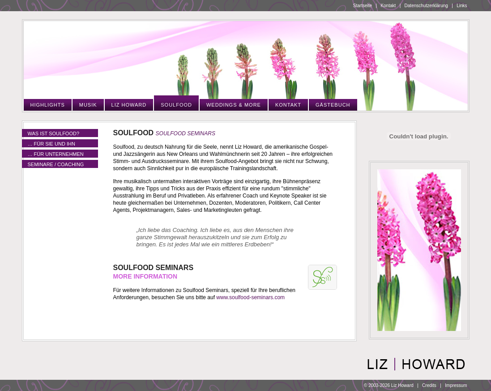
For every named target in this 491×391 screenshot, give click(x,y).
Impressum (456, 385)
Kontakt (388, 5)
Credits (429, 385)
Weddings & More (233, 104)
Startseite (362, 5)
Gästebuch (333, 104)
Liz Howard (129, 104)
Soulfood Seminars (185, 133)
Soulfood (176, 104)
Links (462, 5)
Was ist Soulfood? (54, 133)
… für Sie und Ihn (51, 143)
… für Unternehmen (56, 154)
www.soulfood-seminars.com (250, 297)
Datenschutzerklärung (426, 5)
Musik (88, 104)
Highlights (47, 104)
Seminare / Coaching (56, 164)
